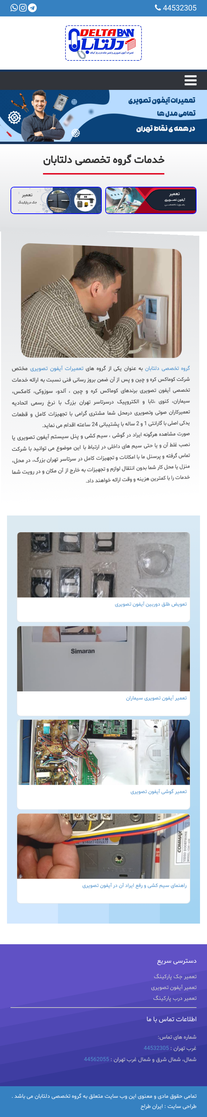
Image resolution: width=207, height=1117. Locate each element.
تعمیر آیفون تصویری (174, 994)
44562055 (96, 1066)
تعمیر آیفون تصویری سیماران (152, 700)
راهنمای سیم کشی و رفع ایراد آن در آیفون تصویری (132, 872)
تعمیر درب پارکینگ (175, 1005)
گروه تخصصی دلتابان (156, 368)
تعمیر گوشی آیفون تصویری (154, 786)
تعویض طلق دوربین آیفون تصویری (147, 613)
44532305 (156, 1055)
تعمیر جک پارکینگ (175, 983)
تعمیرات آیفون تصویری (63, 369)
